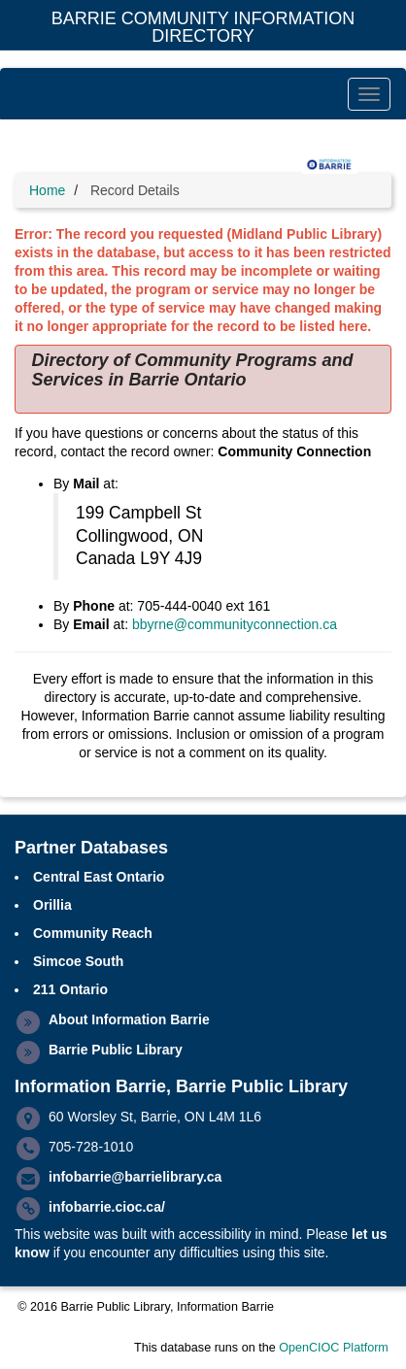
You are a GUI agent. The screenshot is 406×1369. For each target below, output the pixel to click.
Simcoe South (78, 961)
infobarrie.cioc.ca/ (107, 1207)
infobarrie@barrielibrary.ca (135, 1177)
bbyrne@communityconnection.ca (234, 624)
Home (47, 190)
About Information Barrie (129, 1019)
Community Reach (92, 933)
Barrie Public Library (116, 1049)
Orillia (52, 905)
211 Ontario (70, 989)
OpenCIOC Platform (334, 1347)
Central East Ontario (98, 877)
